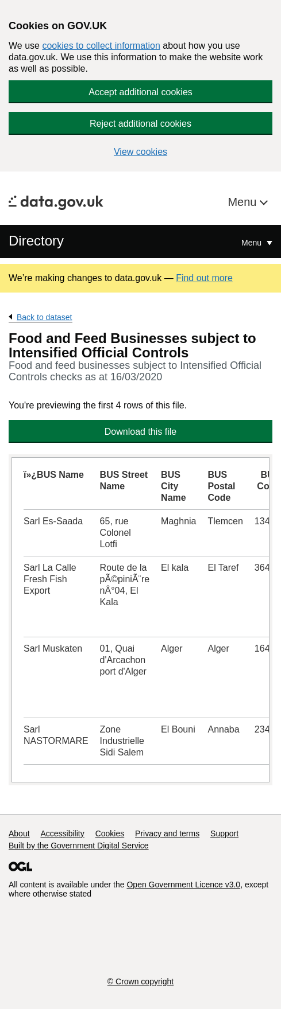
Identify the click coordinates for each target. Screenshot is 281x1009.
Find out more (204, 278)
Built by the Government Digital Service (79, 845)
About (19, 833)
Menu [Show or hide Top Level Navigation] (252, 242)
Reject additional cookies (140, 123)
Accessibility (62, 833)
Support (224, 833)
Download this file (140, 432)
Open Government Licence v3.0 (183, 884)
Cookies (110, 833)
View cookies (140, 152)
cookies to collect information (101, 45)
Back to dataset (44, 317)
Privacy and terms (167, 833)
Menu (244, 202)
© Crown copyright (140, 981)
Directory (36, 240)
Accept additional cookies (140, 92)
